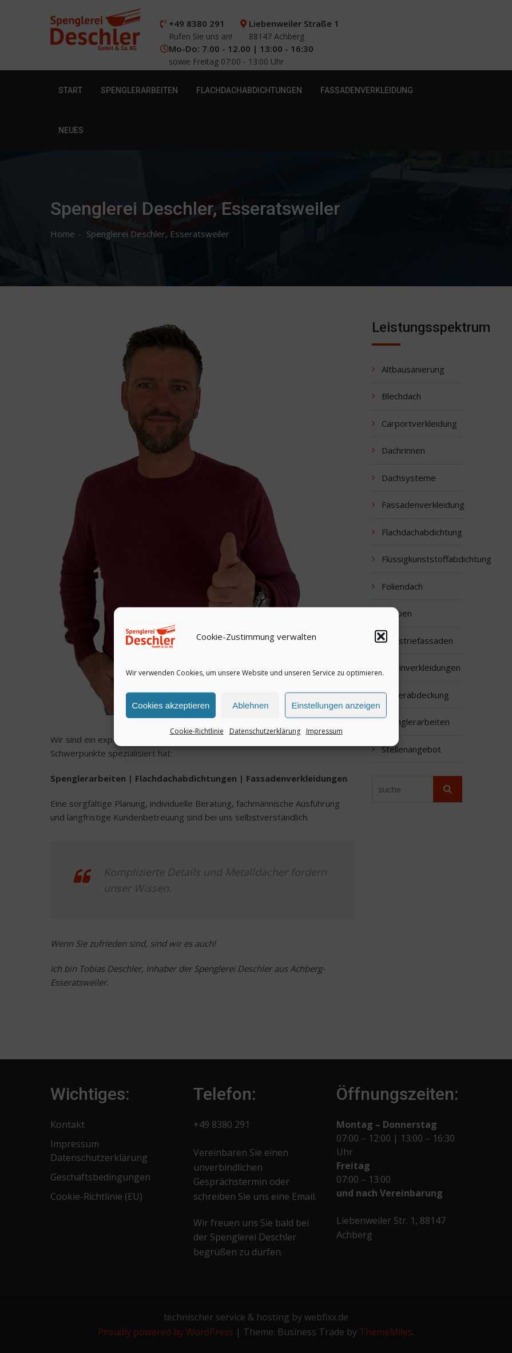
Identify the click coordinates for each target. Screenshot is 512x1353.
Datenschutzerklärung (264, 732)
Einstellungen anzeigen (335, 706)
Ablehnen (250, 706)
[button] (381, 637)
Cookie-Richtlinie (197, 732)
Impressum (324, 732)
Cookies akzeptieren (171, 706)
